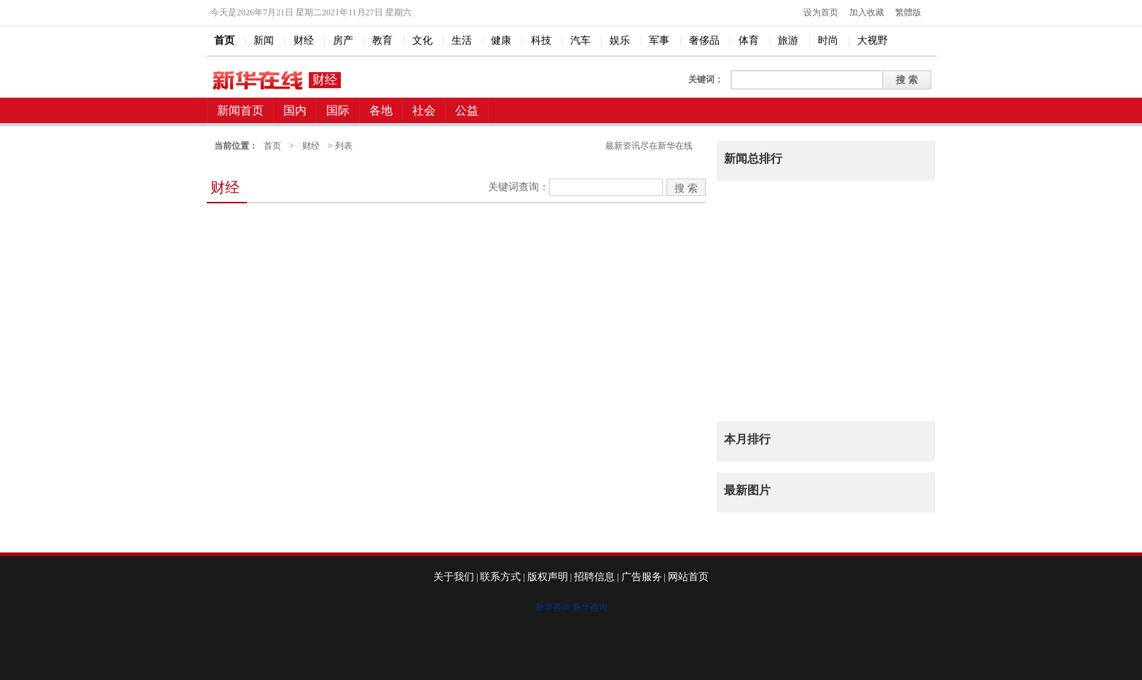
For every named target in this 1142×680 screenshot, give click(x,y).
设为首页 (820, 12)
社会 (424, 110)
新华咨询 (552, 607)
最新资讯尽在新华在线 (649, 146)
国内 (295, 110)
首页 (272, 146)
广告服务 (641, 576)
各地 (381, 110)
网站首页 (688, 576)
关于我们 (453, 576)
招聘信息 (594, 576)
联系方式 (500, 576)
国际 (338, 110)
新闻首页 (240, 110)
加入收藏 (866, 12)
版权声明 (547, 576)
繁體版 (908, 12)
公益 (467, 110)
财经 (324, 80)
